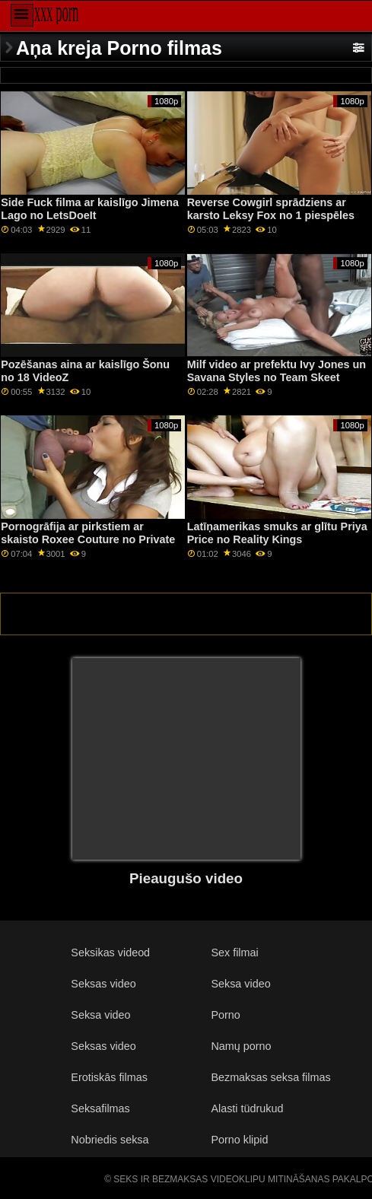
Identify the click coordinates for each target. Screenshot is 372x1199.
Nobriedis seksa (109, 1140)
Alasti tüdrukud (247, 1108)
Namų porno (241, 1046)
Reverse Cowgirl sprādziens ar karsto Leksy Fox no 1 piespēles (271, 208)
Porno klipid (239, 1140)
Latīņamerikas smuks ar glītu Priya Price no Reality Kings (277, 532)
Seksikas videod (110, 952)
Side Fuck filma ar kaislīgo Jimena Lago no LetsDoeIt (90, 208)
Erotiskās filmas (109, 1077)
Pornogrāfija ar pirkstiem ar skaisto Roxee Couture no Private (88, 532)
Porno (225, 1015)
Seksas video (103, 984)
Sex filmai (234, 952)
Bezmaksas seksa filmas (270, 1077)
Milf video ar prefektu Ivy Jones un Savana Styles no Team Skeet (276, 370)
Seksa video (240, 984)
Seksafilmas (100, 1108)
